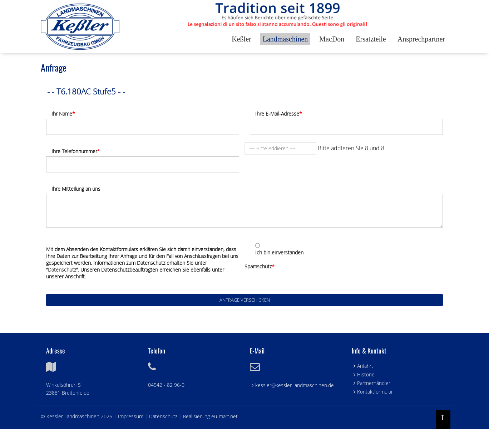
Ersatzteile (371, 39)
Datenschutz (62, 269)
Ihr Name (63, 113)
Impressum (131, 416)
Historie (366, 374)
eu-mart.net (224, 416)
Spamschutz (259, 266)
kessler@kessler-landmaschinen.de (294, 385)
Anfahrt (365, 365)
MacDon (331, 39)
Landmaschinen (285, 39)
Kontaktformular (375, 391)
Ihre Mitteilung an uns (75, 188)
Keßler (241, 39)
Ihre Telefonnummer (75, 151)
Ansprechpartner (421, 39)
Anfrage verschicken (244, 300)
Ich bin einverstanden (279, 252)
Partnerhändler (373, 383)
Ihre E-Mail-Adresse (278, 113)
